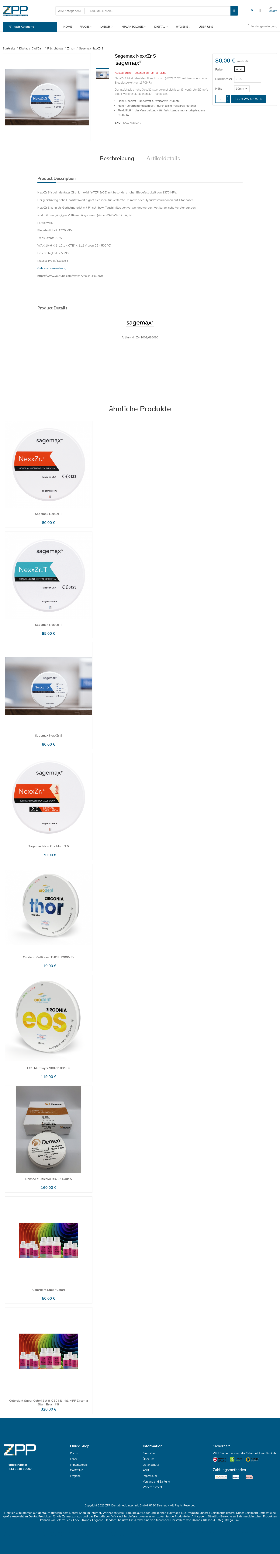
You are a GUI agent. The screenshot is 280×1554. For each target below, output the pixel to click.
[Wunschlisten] (250, 11)
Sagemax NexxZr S (48, 736)
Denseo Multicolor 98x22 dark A (48, 1179)
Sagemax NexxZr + (48, 514)
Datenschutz (151, 1465)
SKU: (118, 123)
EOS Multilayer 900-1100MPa (48, 1068)
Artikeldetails (163, 158)
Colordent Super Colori (48, 1290)
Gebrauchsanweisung (51, 268)
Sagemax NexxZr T (48, 625)
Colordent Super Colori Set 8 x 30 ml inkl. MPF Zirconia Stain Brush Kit (48, 1402)
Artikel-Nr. (128, 337)
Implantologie (79, 1465)
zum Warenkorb (248, 99)
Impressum (150, 1476)
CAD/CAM (76, 1470)
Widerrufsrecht (152, 1487)
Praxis (74, 1453)
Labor (73, 1459)
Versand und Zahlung (156, 1482)
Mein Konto (150, 1453)
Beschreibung (117, 158)
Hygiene (75, 1476)
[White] (239, 69)
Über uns (148, 1459)
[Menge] (220, 99)
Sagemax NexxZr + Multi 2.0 (48, 847)
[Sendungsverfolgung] (262, 27)
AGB (146, 1470)
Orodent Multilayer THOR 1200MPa (48, 957)
